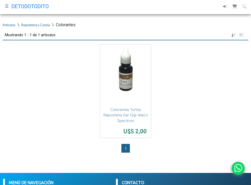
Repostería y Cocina (35, 25)
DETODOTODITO (30, 6)
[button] (234, 6)
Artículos (9, 25)
